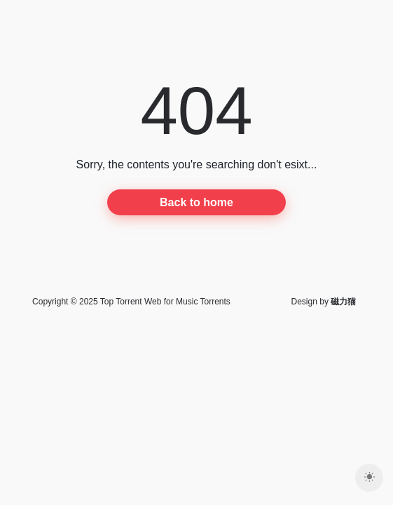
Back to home (196, 202)
